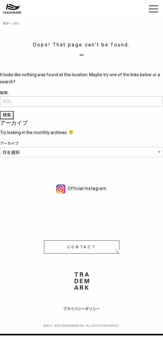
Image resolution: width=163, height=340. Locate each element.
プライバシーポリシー (81, 309)
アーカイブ (9, 143)
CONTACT (81, 248)
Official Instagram (81, 188)
